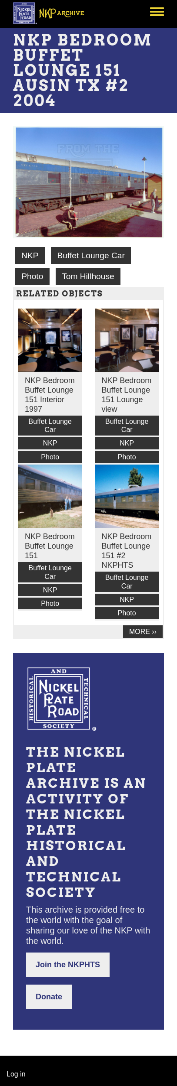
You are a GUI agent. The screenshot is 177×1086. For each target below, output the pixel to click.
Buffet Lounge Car (90, 255)
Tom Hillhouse (88, 276)
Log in (16, 1074)
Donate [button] (49, 996)
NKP (29, 255)
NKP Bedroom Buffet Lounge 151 (50, 546)
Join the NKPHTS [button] (68, 964)
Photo (32, 276)
